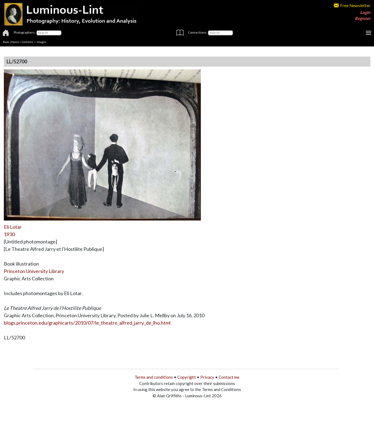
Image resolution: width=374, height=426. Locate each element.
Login (365, 12)
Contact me (229, 377)
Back (6, 41)
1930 (9, 234)
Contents (27, 41)
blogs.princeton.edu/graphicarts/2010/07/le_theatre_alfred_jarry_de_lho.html (87, 323)
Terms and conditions (154, 377)
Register (362, 18)
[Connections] (220, 33)
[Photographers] (49, 33)
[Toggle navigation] (368, 33)
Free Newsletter (352, 5)
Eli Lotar (13, 227)
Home (15, 41)
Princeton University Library (34, 271)
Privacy (207, 377)
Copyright (186, 377)
